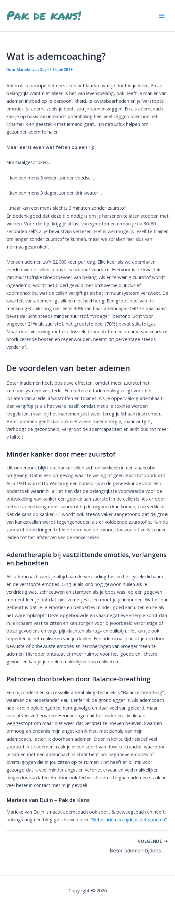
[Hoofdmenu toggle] (162, 15)
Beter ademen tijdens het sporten (128, 819)
